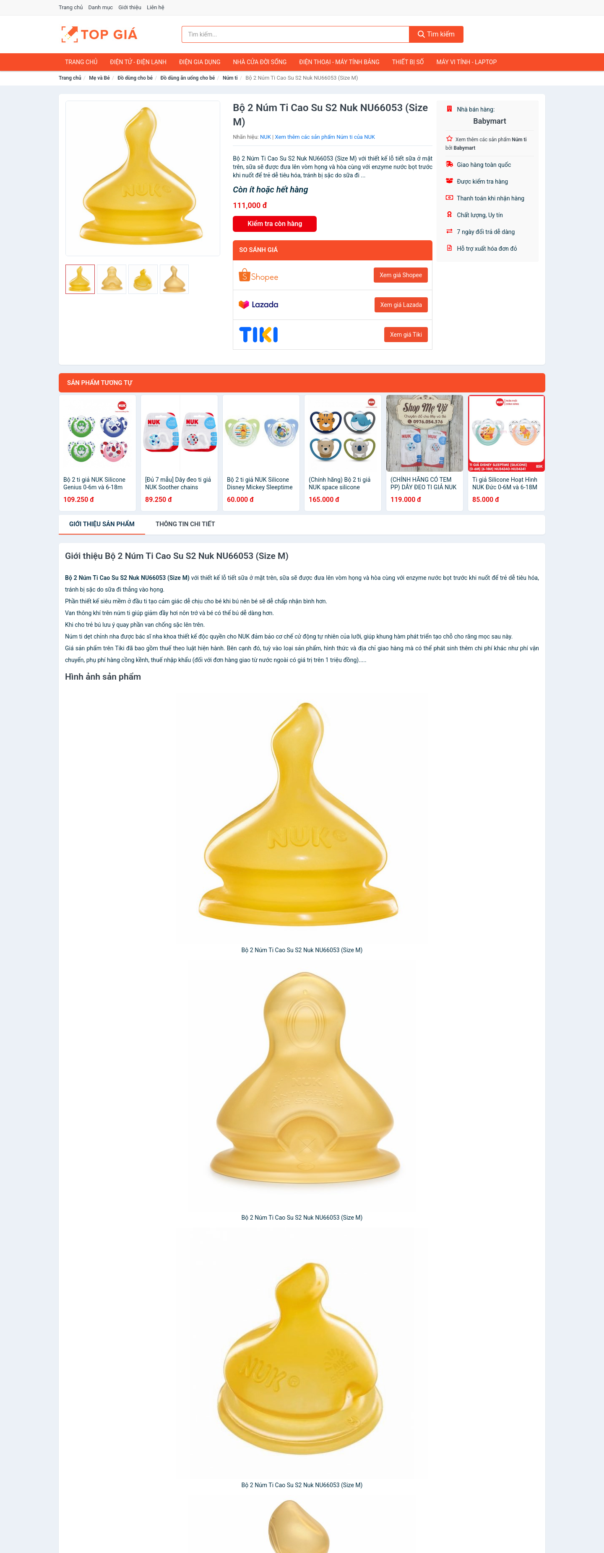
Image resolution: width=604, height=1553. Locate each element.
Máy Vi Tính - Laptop (466, 62)
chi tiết (185, 524)
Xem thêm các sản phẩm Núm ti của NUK (325, 137)
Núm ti (230, 78)
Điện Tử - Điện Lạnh (138, 62)
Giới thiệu (129, 7)
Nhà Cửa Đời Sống (259, 62)
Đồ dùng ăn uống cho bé (188, 78)
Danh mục (101, 7)
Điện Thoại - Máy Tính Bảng (339, 62)
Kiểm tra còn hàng (274, 224)
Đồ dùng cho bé (135, 78)
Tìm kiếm (436, 34)
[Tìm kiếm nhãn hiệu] (296, 34)
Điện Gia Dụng (199, 62)
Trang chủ (71, 7)
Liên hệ (155, 7)
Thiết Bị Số (408, 62)
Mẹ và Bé (99, 78)
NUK (265, 137)
